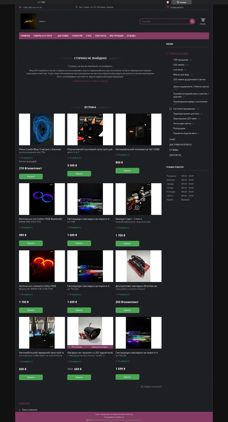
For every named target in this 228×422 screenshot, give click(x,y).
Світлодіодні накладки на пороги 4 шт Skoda (137, 354)
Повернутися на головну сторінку (90, 80)
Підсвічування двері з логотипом (190, 101)
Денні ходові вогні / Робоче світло (191, 86)
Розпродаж (179, 128)
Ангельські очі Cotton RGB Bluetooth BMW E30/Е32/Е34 (40, 220)
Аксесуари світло (182, 123)
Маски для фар (181, 74)
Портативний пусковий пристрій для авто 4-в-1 (89, 151)
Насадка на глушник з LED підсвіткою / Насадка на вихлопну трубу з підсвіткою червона (90, 355)
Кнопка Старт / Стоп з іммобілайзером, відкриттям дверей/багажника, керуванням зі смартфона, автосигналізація (136, 223)
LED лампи (178, 64)
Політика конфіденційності (130, 420)
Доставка (63, 35)
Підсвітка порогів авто (185, 133)
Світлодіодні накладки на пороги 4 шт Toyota (88, 287)
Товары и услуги (42, 35)
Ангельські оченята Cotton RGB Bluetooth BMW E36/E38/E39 (37, 287)
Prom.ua (129, 414)
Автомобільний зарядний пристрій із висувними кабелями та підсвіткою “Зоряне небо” (41, 355)
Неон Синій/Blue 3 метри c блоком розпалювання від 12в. (40, 151)
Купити (31, 176)
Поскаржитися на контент (104, 420)
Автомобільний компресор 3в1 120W (137, 149)
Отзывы (131, 35)
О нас (89, 35)
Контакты (100, 35)
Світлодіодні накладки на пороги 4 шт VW (88, 220)
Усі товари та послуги (151, 386)
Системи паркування (184, 108)
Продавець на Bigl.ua (114, 417)
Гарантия (77, 35)
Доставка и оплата (180, 144)
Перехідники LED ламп (185, 118)
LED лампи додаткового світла (189, 79)
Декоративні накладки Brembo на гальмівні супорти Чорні (136, 287)
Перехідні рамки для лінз (186, 113)
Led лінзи (178, 69)
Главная (25, 35)
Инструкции (116, 35)
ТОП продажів (180, 59)
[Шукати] (192, 21)
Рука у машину (29, 409)
